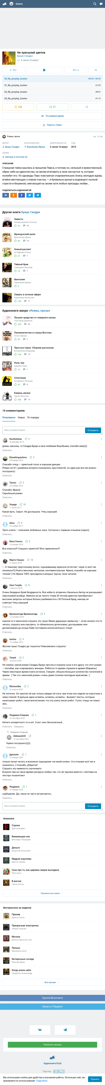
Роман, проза (11, 136)
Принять (95, 1079)
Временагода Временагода (23, 614)
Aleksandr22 (19, 736)
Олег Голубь (15, 585)
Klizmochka (15, 686)
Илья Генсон (16, 541)
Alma (12, 523)
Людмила (14, 786)
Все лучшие (52, 982)
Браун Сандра (25, 56)
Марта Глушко (17, 560)
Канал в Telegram (52, 1006)
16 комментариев (52, 116)
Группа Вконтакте (52, 997)
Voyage (13, 504)
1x (95, 70)
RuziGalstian (15, 439)
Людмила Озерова (19, 715)
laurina (13, 639)
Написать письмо (52, 1044)
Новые (21, 417)
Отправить (93, 430)
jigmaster (14, 754)
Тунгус (13, 482)
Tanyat (13, 657)
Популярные (8, 417)
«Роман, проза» (39, 310)
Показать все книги (52, 893)
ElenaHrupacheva (18, 457)
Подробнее (41, 1081)
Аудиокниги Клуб (52, 1056)
